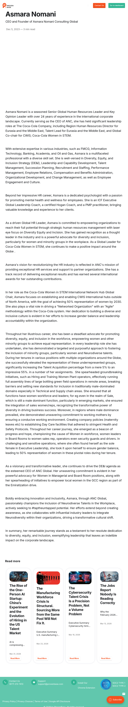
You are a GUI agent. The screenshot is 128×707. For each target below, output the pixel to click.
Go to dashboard (116, 5)
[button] (124, 694)
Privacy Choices (25, 701)
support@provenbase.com (50, 684)
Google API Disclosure (59, 701)
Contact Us (99, 5)
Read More (15, 658)
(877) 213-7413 (16, 684)
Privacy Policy (9, 701)
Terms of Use (40, 701)
